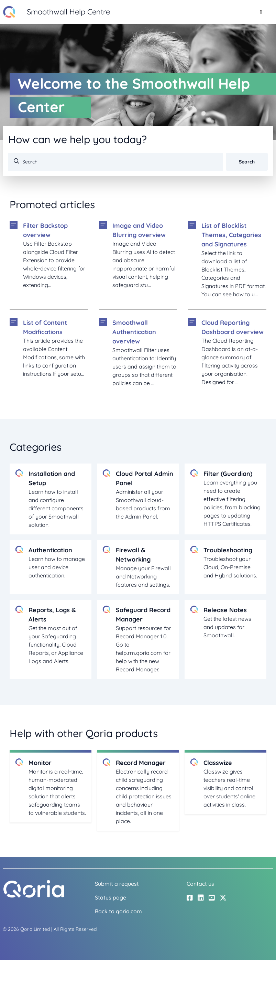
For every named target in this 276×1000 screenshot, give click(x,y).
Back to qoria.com (118, 911)
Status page (110, 897)
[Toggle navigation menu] (261, 12)
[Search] (115, 162)
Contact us (200, 883)
